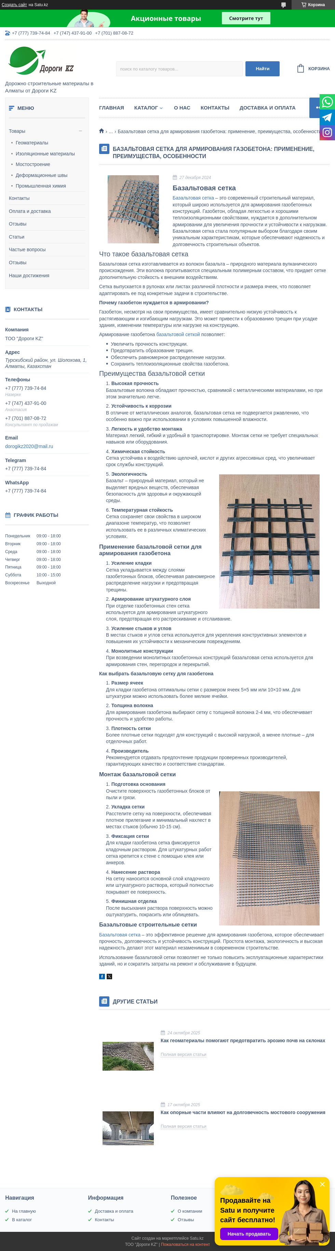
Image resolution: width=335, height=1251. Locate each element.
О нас (182, 107)
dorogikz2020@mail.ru (29, 446)
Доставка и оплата (268, 107)
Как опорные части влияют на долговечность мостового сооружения (243, 1112)
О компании (190, 1211)
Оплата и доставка (30, 211)
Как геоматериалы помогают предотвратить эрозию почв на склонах (243, 1040)
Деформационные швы (41, 175)
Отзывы (17, 224)
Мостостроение (33, 164)
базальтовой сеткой (178, 334)
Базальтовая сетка (193, 198)
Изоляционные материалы (45, 153)
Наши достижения (29, 275)
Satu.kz (196, 1238)
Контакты (19, 198)
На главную (24, 1211)
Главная (111, 107)
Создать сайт (14, 4)
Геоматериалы (32, 142)
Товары (17, 131)
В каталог (22, 1219)
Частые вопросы (27, 249)
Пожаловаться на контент (185, 1244)
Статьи (16, 237)
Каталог (146, 107)
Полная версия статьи (183, 1054)
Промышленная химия (41, 186)
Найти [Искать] (262, 68)
